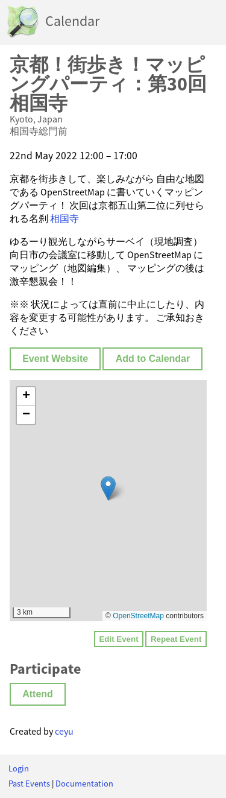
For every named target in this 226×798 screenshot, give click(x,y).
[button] (108, 488)
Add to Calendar (153, 358)
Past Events (29, 783)
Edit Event (118, 639)
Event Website (55, 358)
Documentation (84, 783)
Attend (37, 694)
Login (18, 768)
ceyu (64, 731)
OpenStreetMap (138, 616)
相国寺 (64, 218)
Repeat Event (176, 639)
